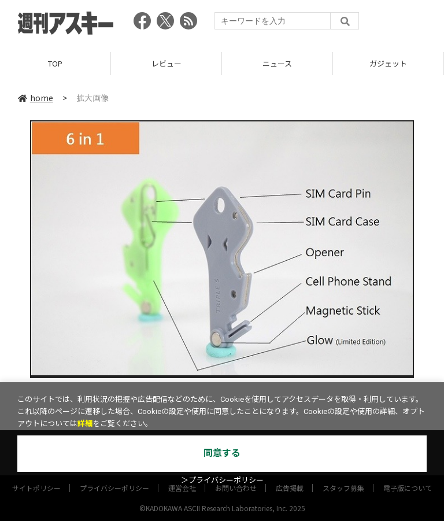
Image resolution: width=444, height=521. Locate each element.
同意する (222, 453)
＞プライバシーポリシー (222, 480)
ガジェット (388, 63)
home (35, 98)
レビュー (166, 63)
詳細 (84, 423)
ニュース (277, 63)
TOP (55, 63)
